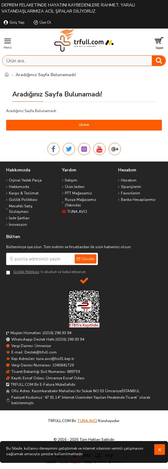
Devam (84, 125)
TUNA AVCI (87, 421)
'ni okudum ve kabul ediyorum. (46, 272)
